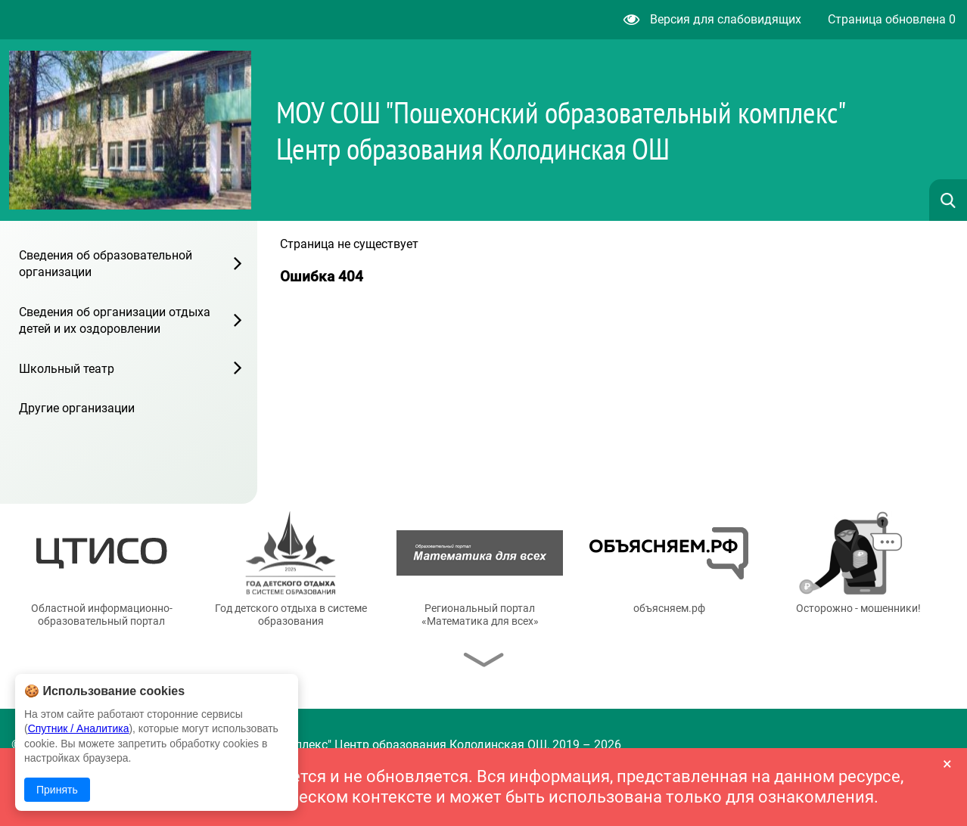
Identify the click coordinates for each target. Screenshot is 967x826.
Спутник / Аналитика (78, 728)
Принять (57, 790)
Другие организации (77, 408)
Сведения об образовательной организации (105, 263)
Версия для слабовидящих (712, 19)
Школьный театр (66, 369)
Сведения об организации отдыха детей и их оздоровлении (114, 320)
